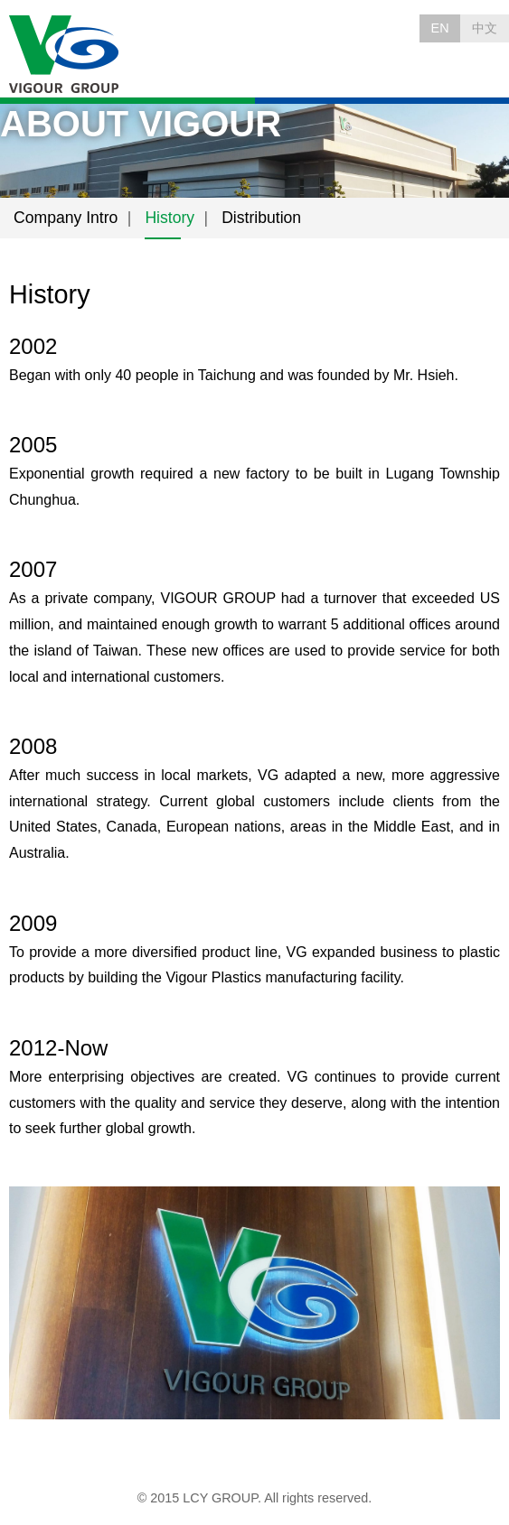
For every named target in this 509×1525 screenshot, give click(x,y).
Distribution (261, 218)
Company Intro (66, 218)
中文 (484, 28)
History (169, 218)
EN (440, 28)
